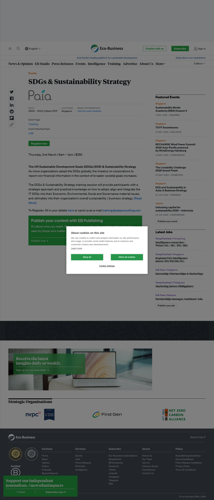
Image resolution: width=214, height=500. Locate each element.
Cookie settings (107, 266)
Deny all (87, 257)
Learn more (76, 248)
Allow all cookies (127, 257)
